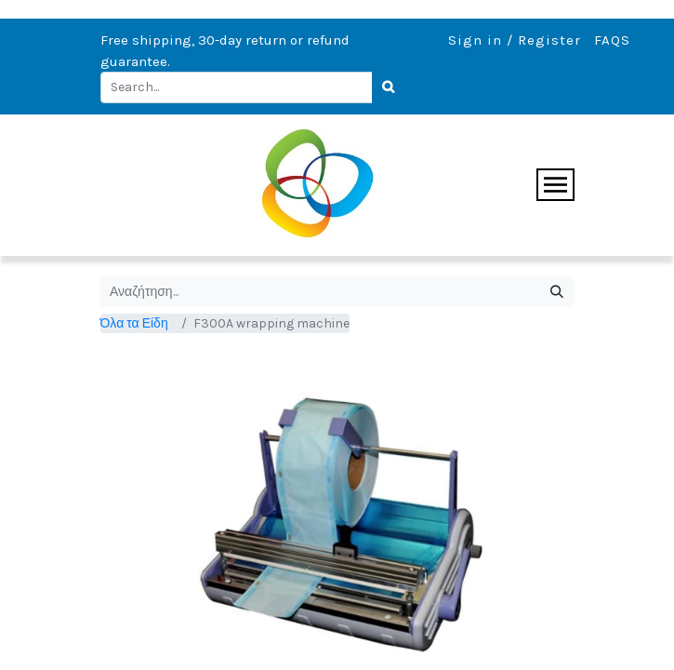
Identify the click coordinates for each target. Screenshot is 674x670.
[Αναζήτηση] (557, 291)
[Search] (389, 87)
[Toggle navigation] (555, 184)
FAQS (612, 40)
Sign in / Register (514, 40)
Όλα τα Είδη (134, 323)
